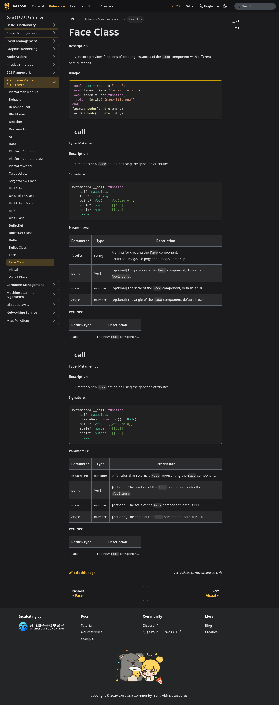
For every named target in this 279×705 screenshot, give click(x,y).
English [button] (207, 6)
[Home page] (73, 19)
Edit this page (82, 572)
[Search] (255, 6)
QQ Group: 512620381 (162, 632)
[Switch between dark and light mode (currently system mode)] (225, 6)
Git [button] (187, 6)
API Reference (91, 632)
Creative (107, 6)
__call (235, 21)
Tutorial (38, 6)
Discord (150, 625)
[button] (31, 25)
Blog (91, 6)
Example (76, 6)
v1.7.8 (175, 6)
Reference (57, 6)
